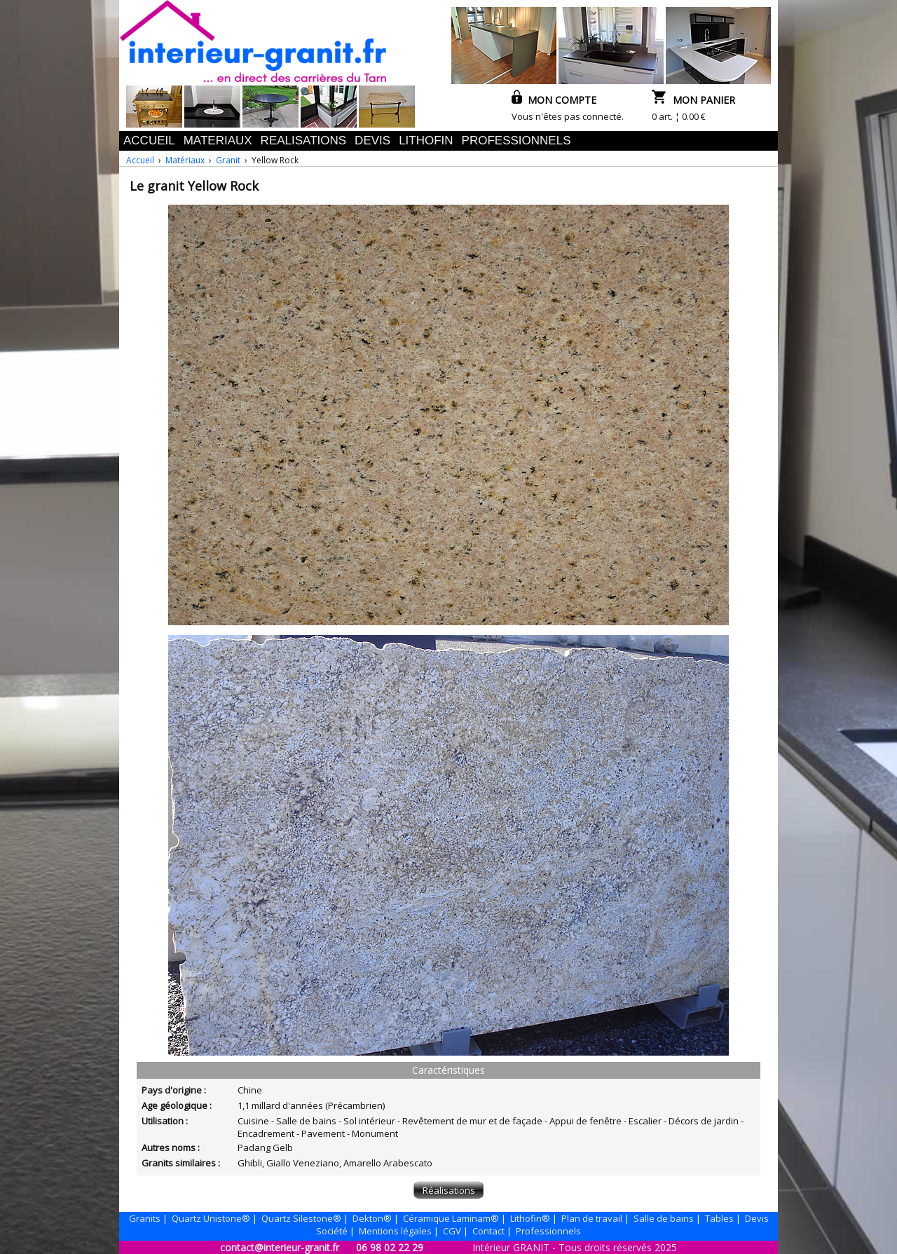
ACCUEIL (149, 140)
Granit (228, 160)
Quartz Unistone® (211, 1218)
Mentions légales (395, 1231)
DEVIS (372, 140)
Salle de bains (664, 1218)
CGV (452, 1231)
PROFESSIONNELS (516, 140)
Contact (488, 1231)
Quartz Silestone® (301, 1218)
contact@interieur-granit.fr (279, 1247)
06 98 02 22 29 (389, 1247)
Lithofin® (530, 1218)
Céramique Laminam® (451, 1218)
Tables (719, 1218)
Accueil (140, 160)
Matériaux (185, 160)
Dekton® (372, 1218)
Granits (144, 1218)
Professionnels (548, 1231)
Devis (757, 1218)
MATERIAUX (218, 140)
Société (332, 1231)
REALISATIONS (304, 140)
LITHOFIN (426, 140)
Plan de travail (591, 1218)
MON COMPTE (554, 100)
